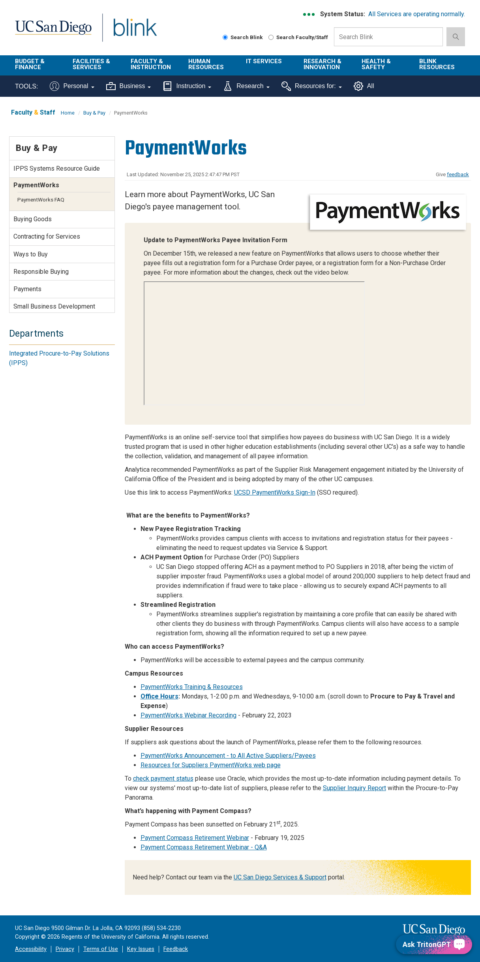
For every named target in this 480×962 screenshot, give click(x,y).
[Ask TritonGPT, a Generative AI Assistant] (434, 944)
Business (128, 86)
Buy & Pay (94, 113)
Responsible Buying (41, 271)
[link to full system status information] (309, 14)
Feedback (175, 949)
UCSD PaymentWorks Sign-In (274, 492)
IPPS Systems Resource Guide (56, 168)
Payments (27, 289)
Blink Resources (437, 64)
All (364, 86)
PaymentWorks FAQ (40, 199)
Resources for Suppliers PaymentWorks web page (211, 765)
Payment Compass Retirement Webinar (195, 838)
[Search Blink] (225, 37)
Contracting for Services (46, 236)
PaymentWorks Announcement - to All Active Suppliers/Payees (228, 755)
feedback (458, 174)
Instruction (187, 86)
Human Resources (206, 64)
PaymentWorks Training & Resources (192, 687)
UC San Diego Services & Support (280, 877)
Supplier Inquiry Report (354, 788)
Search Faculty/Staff (298, 37)
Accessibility (31, 949)
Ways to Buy (30, 254)
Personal (72, 86)
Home (68, 113)
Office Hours (159, 696)
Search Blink (243, 37)
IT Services (264, 61)
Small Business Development (54, 306)
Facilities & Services (91, 64)
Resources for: (311, 86)
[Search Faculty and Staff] (271, 37)
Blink (135, 32)
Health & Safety (376, 64)
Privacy (65, 949)
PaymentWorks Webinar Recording (188, 715)
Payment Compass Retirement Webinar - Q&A (204, 847)
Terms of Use (100, 949)
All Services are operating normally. (416, 14)
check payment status (163, 778)
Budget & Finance (30, 64)
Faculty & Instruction (151, 64)
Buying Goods (32, 219)
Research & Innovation (322, 64)
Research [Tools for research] (246, 86)
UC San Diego (53, 32)
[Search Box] (388, 36)
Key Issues (140, 949)
